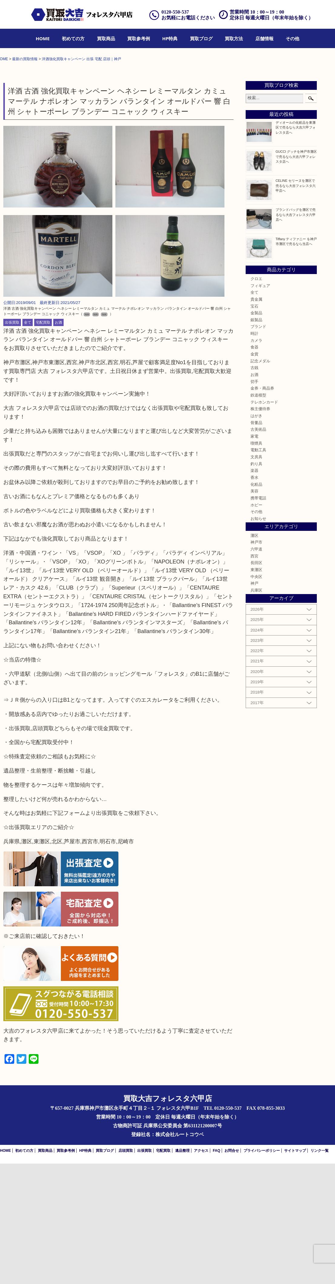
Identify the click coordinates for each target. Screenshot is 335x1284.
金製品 (256, 433)
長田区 (256, 683)
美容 (254, 611)
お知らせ (258, 639)
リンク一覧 (319, 1271)
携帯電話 (258, 618)
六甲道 (256, 670)
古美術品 (258, 550)
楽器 (254, 591)
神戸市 (256, 663)
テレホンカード (264, 523)
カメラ (256, 461)
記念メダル (260, 481)
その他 (292, 38)
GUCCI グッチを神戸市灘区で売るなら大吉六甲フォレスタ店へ (296, 276)
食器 (254, 468)
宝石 (254, 427)
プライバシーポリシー (262, 1271)
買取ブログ (201, 38)
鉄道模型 (258, 516)
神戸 (254, 704)
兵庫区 (256, 711)
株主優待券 (260, 529)
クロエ (256, 399)
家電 (254, 557)
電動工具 (258, 570)
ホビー (256, 625)
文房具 (256, 577)
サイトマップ (295, 1271)
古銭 (254, 488)
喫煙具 (256, 564)
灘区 (254, 656)
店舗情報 (264, 38)
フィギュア (260, 406)
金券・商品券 (262, 509)
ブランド (258, 447)
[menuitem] (42, 38)
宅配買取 (43, 443)
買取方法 (234, 38)
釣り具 (256, 584)
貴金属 (256, 420)
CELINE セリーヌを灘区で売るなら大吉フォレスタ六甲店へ (296, 306)
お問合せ (231, 1271)
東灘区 (256, 690)
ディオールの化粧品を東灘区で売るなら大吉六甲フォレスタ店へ (296, 247)
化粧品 (256, 605)
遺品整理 (182, 1271)
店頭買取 (125, 1271)
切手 (254, 502)
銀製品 (256, 440)
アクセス (201, 1271)
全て (27, 443)
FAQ (216, 1271)
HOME (43, 38)
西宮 (254, 677)
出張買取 (12, 443)
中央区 (256, 697)
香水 (254, 598)
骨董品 (256, 543)
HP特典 (170, 38)
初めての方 (73, 38)
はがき (256, 536)
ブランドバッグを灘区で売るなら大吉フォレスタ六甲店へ (296, 335)
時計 (254, 454)
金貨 (254, 474)
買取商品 (106, 38)
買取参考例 (138, 38)
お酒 (58, 443)
